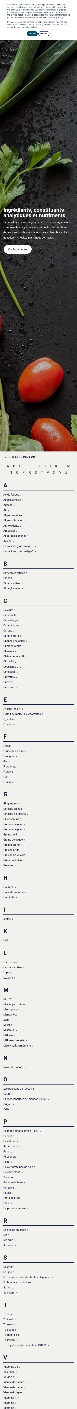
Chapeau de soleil (14, 641)
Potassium (9, 1187)
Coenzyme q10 (12, 666)
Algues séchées (12, 520)
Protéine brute (11, 1197)
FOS (5, 777)
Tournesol (9, 1340)
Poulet (7, 1192)
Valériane (9, 1372)
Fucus (7, 782)
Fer (5, 761)
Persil (6, 1151)
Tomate (7, 1324)
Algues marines (12, 515)
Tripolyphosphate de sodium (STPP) (25, 1345)
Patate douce (11, 1146)
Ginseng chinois (12, 808)
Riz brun (8, 1240)
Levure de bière (12, 967)
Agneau (7, 505)
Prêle (6, 1203)
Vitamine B (9, 1402)
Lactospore (10, 962)
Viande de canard (13, 1382)
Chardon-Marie (12, 646)
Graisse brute (11, 850)
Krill (5, 940)
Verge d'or (9, 1377)
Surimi (7, 1287)
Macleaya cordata (14, 1004)
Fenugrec (9, 756)
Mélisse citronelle (13, 1040)
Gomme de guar (13, 824)
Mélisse (8, 1035)
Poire (6, 1162)
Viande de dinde (13, 1387)
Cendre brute (11, 635)
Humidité (8, 897)
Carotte (7, 630)
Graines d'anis (11, 844)
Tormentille (10, 1334)
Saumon (8, 1266)
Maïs (6, 1019)
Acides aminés (12, 499)
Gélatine (8, 865)
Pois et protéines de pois (18, 1167)
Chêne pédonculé (13, 656)
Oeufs (6, 1094)
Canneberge (10, 620)
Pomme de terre (13, 1182)
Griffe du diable (12, 860)
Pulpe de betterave (14, 1208)
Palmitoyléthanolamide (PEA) (20, 1130)
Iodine (7, 919)
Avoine (7, 541)
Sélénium (9, 1292)
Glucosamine (11, 819)
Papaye (7, 1136)
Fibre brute (9, 766)
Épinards (8, 724)
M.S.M (7, 999)
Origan (7, 1104)
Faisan (7, 745)
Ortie (6, 1109)
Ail (4, 510)
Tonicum (8, 1329)
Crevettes (9, 677)
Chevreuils (9, 651)
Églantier (8, 719)
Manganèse (10, 1014)
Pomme (8, 1177)
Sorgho (7, 1272)
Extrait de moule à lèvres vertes (22, 714)
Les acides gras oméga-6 (18, 551)
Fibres (7, 771)
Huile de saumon (13, 892)
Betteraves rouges (14, 573)
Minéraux (9, 1030)
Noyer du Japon (12, 1067)
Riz (5, 1235)
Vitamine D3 (10, 1366)
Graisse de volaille (14, 855)
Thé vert (8, 1319)
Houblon (8, 887)
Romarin (8, 1245)
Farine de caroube (14, 751)
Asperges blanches (14, 535)
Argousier (9, 530)
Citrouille (8, 661)
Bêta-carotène (11, 583)
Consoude (9, 671)
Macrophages (11, 1009)
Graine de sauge (13, 839)
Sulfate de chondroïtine (17, 1282)
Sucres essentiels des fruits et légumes (26, 1277)
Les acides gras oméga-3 (18, 546)
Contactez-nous (17, 249)
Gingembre (10, 803)
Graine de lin (10, 834)
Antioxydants (11, 525)
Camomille (9, 615)
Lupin (6, 972)
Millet (6, 1025)
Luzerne (8, 977)
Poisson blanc (11, 1172)
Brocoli (7, 578)
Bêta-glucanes (11, 588)
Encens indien (12, 709)
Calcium (8, 610)
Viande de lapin (12, 1392)
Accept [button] (32, 34)
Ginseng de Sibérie (14, 813)
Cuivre (7, 682)
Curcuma (8, 687)
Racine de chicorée (14, 1229)
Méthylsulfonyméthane (17, 1045)
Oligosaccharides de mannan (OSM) (25, 1099)
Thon (6, 1314)
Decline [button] (44, 34)
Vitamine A (10, 1397)
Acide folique (11, 494)
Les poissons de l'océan (17, 1088)
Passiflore (9, 1141)
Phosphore (9, 1156)
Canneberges (11, 625)
